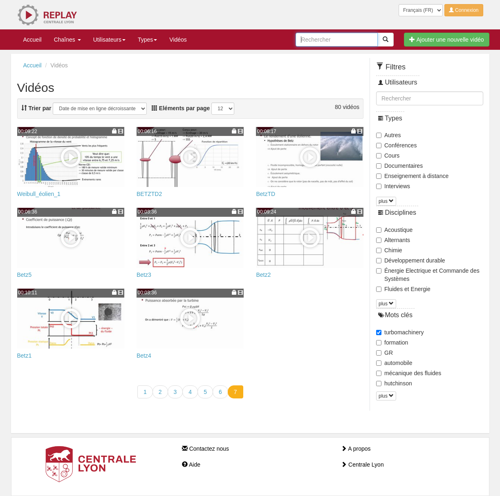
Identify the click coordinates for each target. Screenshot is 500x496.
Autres (388, 135)
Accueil (32, 39)
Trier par (36, 108)
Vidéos (178, 39)
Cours (387, 155)
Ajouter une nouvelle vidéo (446, 39)
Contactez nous (205, 448)
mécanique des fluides (408, 373)
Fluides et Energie (403, 289)
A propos (355, 448)
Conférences (396, 145)
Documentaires (399, 165)
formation (392, 342)
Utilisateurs (109, 39)
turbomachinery (400, 332)
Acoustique (394, 230)
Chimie (389, 250)
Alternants (393, 240)
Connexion (464, 10)
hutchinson (394, 383)
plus (386, 201)
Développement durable (410, 260)
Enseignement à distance (412, 176)
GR (384, 352)
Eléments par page (181, 108)
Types (147, 39)
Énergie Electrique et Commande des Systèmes (428, 274)
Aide (191, 464)
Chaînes (67, 39)
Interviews (393, 186)
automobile (394, 363)
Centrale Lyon (362, 464)
